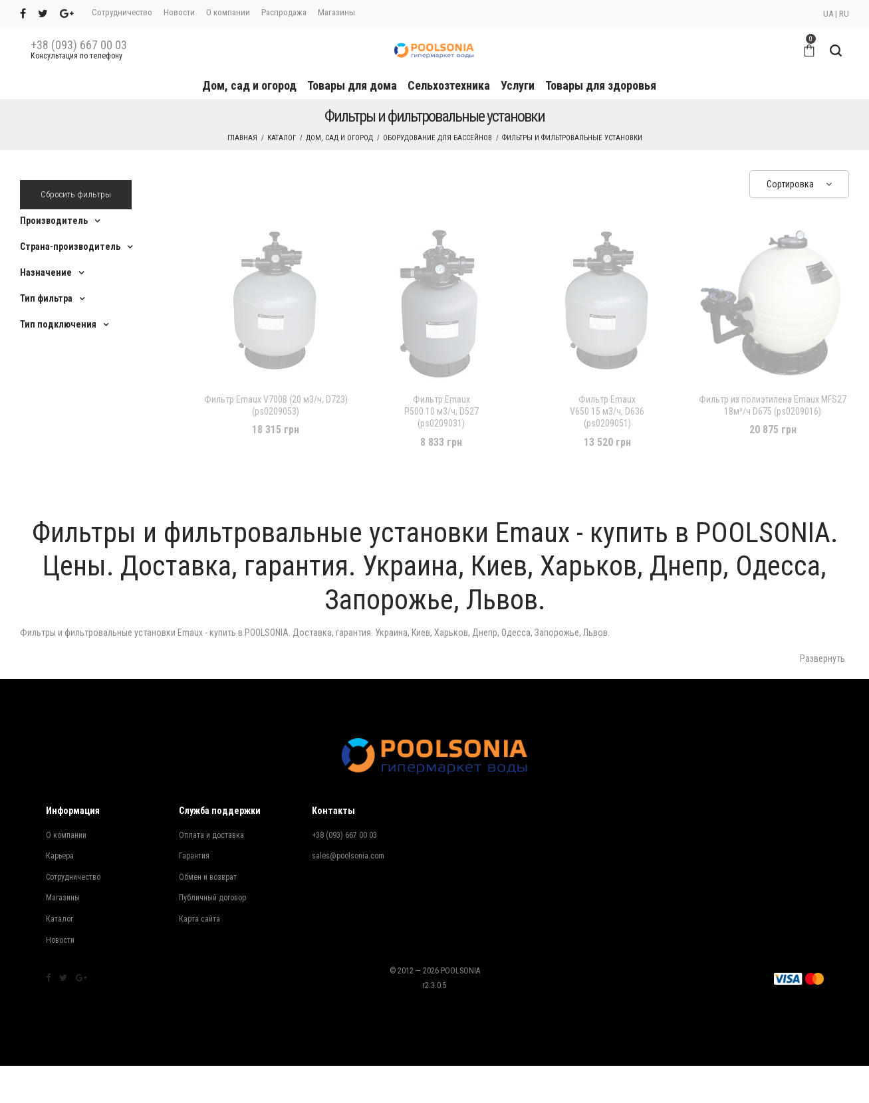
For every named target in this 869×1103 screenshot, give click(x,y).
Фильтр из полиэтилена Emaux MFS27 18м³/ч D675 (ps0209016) (772, 405)
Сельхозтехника (449, 85)
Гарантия (194, 855)
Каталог (281, 138)
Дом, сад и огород (249, 85)
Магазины (336, 12)
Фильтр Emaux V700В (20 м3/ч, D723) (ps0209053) (276, 405)
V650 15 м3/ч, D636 (607, 411)
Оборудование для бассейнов (437, 138)
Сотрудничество (122, 12)
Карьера (60, 855)
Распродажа (284, 12)
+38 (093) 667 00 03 (79, 45)
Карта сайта (199, 919)
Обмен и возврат (208, 877)
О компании (228, 12)
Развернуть (822, 658)
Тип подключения (58, 324)
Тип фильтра (46, 298)
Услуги (518, 85)
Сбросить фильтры (76, 194)
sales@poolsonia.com (348, 855)
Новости (179, 12)
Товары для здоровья (600, 85)
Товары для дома (352, 85)
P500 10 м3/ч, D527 (441, 411)
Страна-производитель (70, 246)
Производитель (54, 220)
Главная (242, 138)
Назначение (46, 272)
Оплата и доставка (211, 835)
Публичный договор (212, 897)
